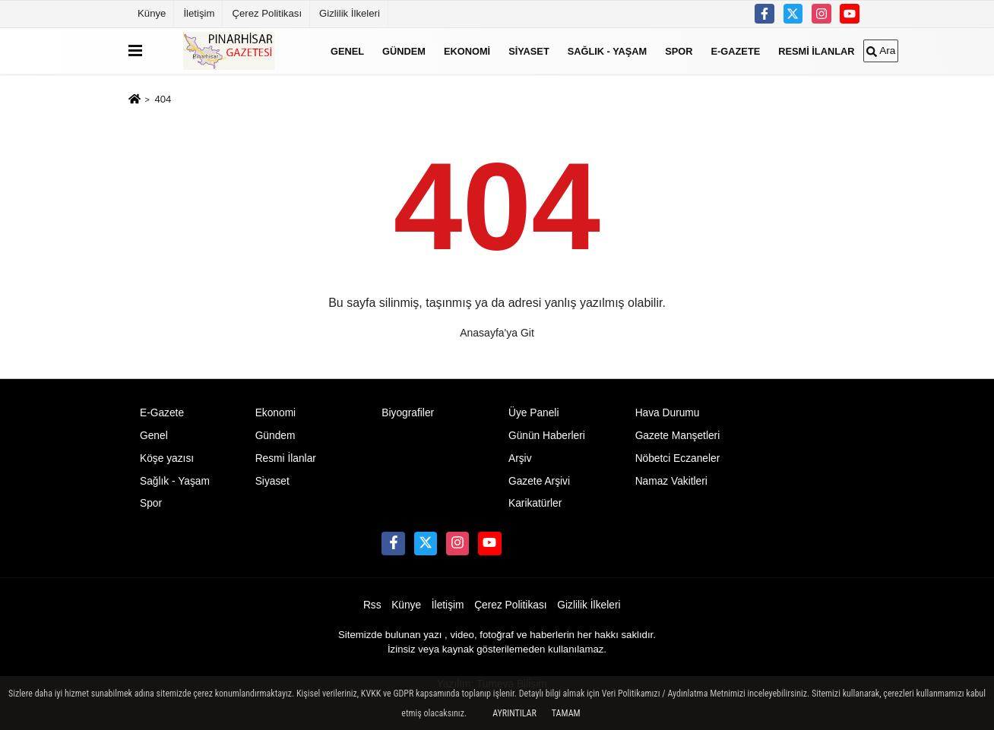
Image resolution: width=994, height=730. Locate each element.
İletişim (198, 13)
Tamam (566, 713)
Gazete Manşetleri (677, 435)
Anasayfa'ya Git (497, 333)
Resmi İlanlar (816, 50)
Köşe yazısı (167, 458)
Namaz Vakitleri (671, 481)
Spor (678, 50)
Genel (347, 50)
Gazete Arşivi (539, 481)
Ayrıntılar (514, 713)
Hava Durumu (667, 413)
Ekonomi (467, 50)
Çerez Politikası (267, 13)
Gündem (404, 50)
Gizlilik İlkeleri (349, 13)
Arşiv (520, 458)
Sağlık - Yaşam (607, 50)
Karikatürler (535, 503)
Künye (152, 13)
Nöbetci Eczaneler (677, 458)
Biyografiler (407, 413)
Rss (372, 605)
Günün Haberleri (546, 435)
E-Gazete (736, 50)
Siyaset (528, 50)
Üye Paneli (533, 413)
